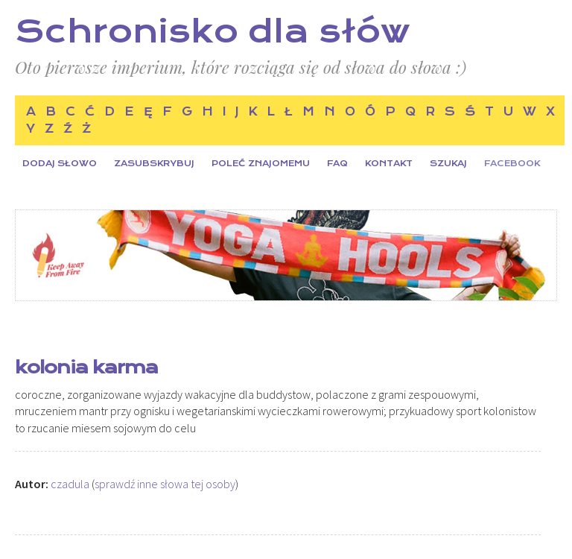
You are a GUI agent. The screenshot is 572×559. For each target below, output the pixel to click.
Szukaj (448, 163)
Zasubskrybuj (154, 163)
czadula (70, 483)
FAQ (337, 163)
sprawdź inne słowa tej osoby (165, 483)
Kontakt (389, 163)
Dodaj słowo (59, 163)
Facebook (512, 163)
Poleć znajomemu (261, 163)
